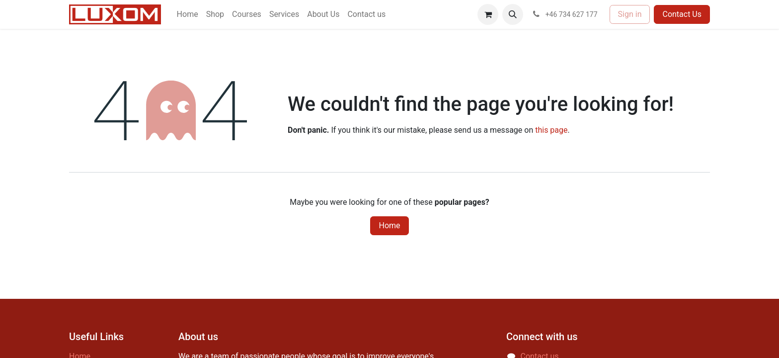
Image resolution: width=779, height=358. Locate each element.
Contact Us (681, 14)
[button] (512, 14)
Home (389, 225)
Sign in (630, 14)
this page (551, 130)
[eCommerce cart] (487, 14)
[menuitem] (187, 14)
